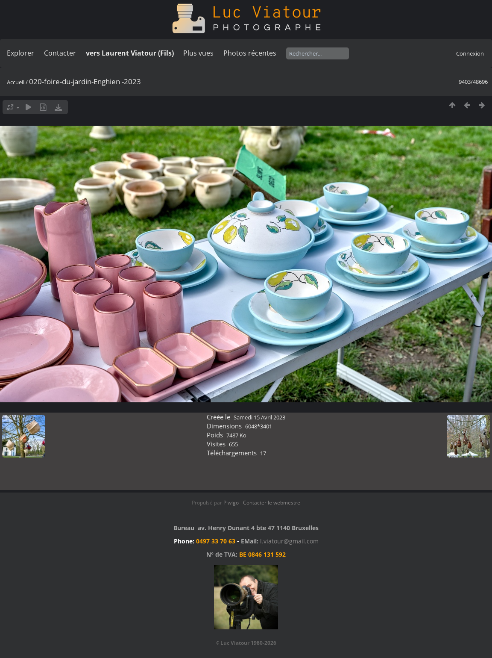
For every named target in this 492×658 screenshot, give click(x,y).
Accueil (15, 82)
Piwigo (231, 502)
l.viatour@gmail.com (289, 541)
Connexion (470, 53)
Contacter (60, 53)
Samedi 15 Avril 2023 (259, 417)
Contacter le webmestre (271, 502)
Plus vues (198, 53)
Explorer (20, 53)
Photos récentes (249, 53)
